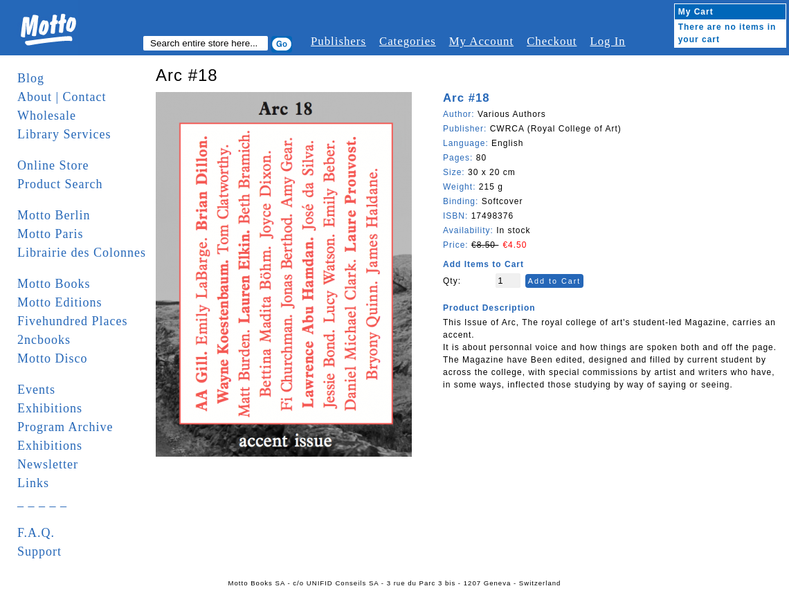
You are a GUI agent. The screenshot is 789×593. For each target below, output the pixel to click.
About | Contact (62, 97)
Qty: (452, 281)
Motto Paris (50, 234)
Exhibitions (49, 408)
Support (39, 551)
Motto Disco (52, 358)
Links (33, 483)
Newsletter (47, 464)
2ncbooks (44, 340)
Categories (407, 41)
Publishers (338, 41)
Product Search (59, 184)
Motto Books (54, 284)
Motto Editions (59, 302)
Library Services (64, 134)
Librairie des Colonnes (81, 252)
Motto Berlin (54, 215)
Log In (607, 41)
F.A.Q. (36, 533)
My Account (481, 41)
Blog (30, 78)
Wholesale (46, 115)
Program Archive (65, 427)
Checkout (552, 41)
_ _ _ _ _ (42, 502)
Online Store (53, 165)
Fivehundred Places (72, 321)
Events (36, 389)
